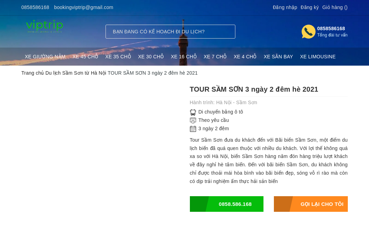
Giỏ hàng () (334, 7)
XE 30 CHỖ (151, 56)
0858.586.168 (221, 204)
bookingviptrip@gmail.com (83, 7)
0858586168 (35, 7)
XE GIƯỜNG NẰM (45, 56)
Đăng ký (310, 7)
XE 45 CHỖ (86, 56)
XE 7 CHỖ (215, 56)
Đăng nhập (285, 7)
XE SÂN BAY (278, 56)
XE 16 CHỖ (184, 56)
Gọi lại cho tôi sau (309, 204)
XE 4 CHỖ (245, 56)
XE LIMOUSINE (318, 56)
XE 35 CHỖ (118, 56)
